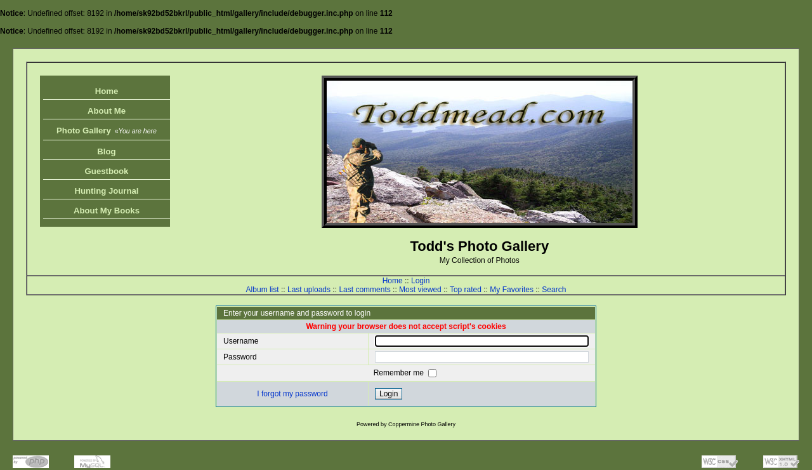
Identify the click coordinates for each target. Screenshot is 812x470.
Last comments (364, 289)
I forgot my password (292, 393)
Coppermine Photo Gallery (421, 424)
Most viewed (420, 289)
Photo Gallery (106, 130)
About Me (107, 111)
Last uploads (309, 289)
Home (107, 91)
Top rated (465, 289)
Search (554, 289)
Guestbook (107, 171)
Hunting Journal (106, 191)
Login (420, 280)
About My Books (107, 210)
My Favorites (512, 289)
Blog (106, 151)
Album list (262, 289)
